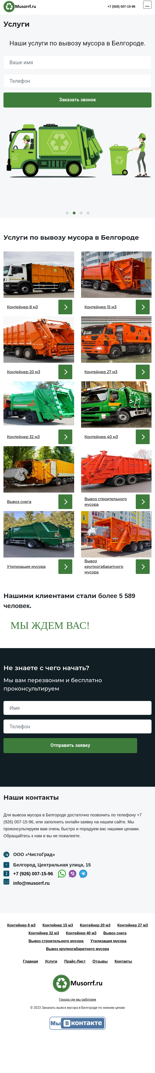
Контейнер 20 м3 (95, 960)
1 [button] (67, 213)
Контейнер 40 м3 (81, 968)
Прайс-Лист (74, 996)
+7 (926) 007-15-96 (121, 6)
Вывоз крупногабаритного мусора (77, 984)
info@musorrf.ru (31, 917)
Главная (30, 996)
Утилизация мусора (109, 976)
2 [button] (74, 213)
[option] (77, 157)
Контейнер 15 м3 (58, 960)
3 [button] (81, 213)
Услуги (51, 996)
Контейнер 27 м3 (132, 960)
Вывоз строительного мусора (55, 976)
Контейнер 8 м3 (21, 960)
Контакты (123, 996)
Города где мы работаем (77, 1034)
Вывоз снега (115, 968)
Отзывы (100, 996)
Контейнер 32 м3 (43, 968)
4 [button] (88, 213)
